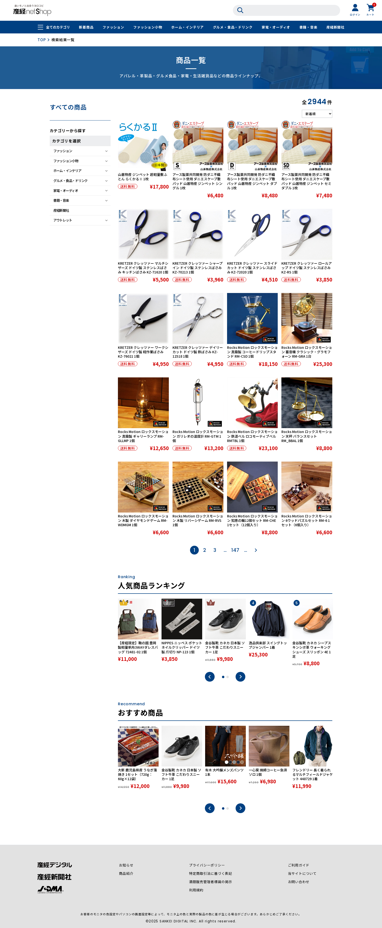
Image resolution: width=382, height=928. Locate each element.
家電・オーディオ (276, 27)
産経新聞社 (335, 27)
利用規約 (196, 890)
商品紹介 (126, 873)
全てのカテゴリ (58, 27)
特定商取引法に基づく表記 (210, 873)
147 (235, 550)
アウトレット (62, 220)
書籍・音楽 (308, 27)
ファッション (113, 27)
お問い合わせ (298, 881)
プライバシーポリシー (207, 865)
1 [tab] (223, 677)
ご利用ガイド (298, 865)
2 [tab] (227, 677)
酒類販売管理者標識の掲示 (210, 881)
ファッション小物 (147, 27)
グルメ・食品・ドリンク (233, 27)
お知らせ (126, 865)
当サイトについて (302, 873)
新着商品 (86, 27)
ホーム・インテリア (187, 27)
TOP (42, 39)
